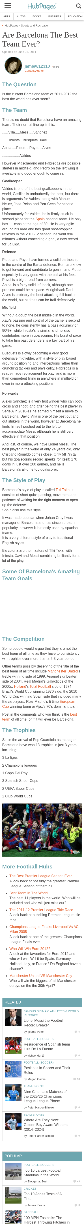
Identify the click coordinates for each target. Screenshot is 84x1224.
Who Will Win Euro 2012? (29, 949)
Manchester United (63, 671)
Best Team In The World (28, 893)
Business (54, 16)
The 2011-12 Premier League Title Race (41, 910)
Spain (40, 219)
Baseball (31, 1212)
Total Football (40, 686)
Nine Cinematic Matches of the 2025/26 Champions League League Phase (45, 1096)
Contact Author (34, 70)
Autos (21, 16)
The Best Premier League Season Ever (40, 876)
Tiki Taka (62, 490)
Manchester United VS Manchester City (40, 976)
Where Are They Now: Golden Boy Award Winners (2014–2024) (45, 1124)
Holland (20, 686)
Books (36, 16)
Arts (6, 16)
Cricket (30, 1188)
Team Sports (34, 1086)
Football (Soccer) (39, 1039)
